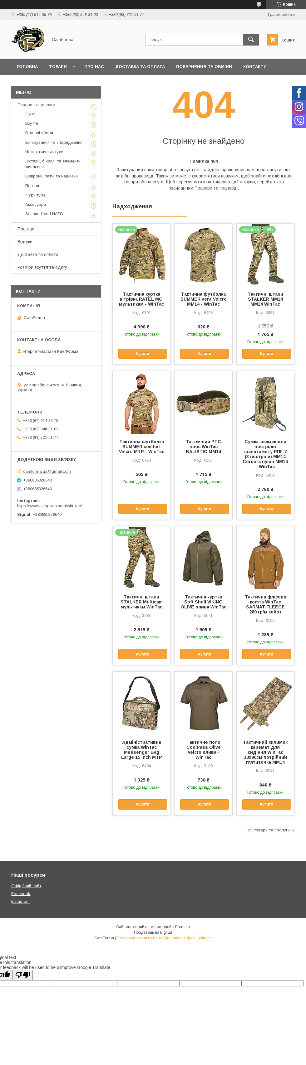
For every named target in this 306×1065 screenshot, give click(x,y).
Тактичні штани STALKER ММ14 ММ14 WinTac (265, 299)
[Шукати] (251, 40)
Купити (142, 353)
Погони (32, 185)
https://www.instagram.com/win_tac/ (49, 505)
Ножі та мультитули (44, 151)
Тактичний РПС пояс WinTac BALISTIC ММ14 (203, 446)
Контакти (255, 66)
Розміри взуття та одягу (42, 267)
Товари (58, 66)
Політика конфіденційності (188, 938)
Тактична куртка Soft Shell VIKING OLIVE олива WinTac (203, 601)
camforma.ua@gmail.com (47, 471)
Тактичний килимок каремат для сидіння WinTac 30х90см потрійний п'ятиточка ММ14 (265, 752)
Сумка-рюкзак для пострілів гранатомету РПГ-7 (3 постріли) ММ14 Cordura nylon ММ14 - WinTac (265, 454)
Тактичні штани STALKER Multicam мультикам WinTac (142, 601)
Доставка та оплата (140, 66)
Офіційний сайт (26, 885)
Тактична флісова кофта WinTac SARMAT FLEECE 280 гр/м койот (265, 604)
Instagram (20, 901)
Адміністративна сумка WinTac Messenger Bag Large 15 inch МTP (141, 750)
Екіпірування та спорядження (53, 142)
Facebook (20, 893)
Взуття (31, 123)
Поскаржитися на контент (139, 938)
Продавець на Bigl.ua (153, 932)
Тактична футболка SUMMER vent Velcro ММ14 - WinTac (203, 299)
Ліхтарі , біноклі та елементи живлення (53, 164)
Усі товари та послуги (268, 830)
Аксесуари (35, 204)
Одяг (30, 114)
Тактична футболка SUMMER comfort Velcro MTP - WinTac (141, 446)
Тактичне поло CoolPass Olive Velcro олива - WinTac (203, 750)
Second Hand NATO (44, 213)
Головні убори (39, 132)
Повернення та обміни (204, 66)
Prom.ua (182, 927)
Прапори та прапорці (216, 188)
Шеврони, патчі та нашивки (51, 176)
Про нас (94, 66)
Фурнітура (35, 195)
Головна (27, 66)
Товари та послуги (36, 104)
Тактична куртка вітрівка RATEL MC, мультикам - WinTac (141, 299)
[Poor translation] (23, 975)
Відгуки (24, 241)
